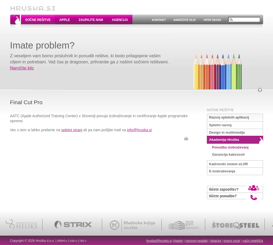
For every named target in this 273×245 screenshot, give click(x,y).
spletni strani (71, 130)
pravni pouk (232, 241)
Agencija (120, 20)
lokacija (215, 241)
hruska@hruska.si (159, 241)
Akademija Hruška (224, 140)
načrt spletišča (253, 241)
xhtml (61, 241)
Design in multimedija (227, 132)
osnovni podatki (197, 241)
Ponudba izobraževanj (230, 147)
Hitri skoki (212, 19)
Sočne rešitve (38, 20)
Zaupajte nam (91, 20)
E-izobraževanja (222, 171)
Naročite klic (185, 19)
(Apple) (178, 241)
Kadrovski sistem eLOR (228, 164)
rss (82, 241)
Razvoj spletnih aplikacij (229, 117)
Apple (64, 20)
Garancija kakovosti (228, 154)
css (72, 241)
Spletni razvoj (220, 125)
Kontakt (159, 19)
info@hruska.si (139, 130)
